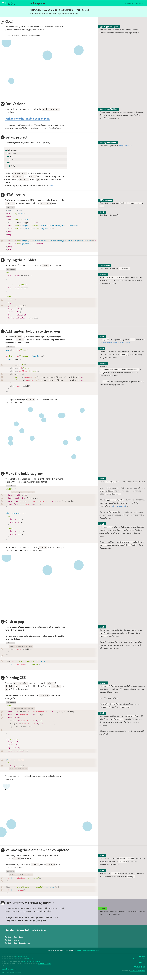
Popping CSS (13, 678)
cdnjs (51, 185)
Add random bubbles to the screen (30, 331)
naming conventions (125, 145)
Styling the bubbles (18, 260)
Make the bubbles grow (21, 473)
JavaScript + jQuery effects (14, 937)
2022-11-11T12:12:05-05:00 (137, 971)
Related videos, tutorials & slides (25, 930)
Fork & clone (12, 104)
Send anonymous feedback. (88, 950)
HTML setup (12, 195)
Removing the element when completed (34, 850)
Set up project (14, 137)
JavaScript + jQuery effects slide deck (17, 943)
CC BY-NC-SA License (44, 963)
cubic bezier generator (119, 506)
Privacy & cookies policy (9, 969)
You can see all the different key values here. (115, 342)
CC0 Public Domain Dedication (31, 961)
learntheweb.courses (21, 956)
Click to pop (12, 621)
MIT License (30, 959)
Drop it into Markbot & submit (27, 903)
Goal (6, 21)
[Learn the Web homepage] (8, 3)
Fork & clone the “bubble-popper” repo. (27, 118)
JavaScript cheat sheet (12, 940)
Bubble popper (37, 3)
